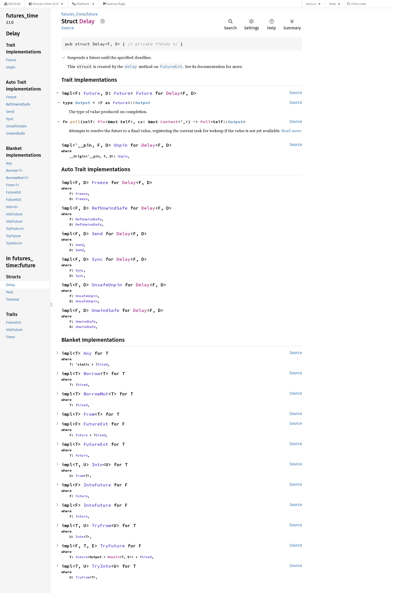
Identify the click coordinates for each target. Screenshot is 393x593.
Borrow (91, 373)
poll (75, 121)
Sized (102, 364)
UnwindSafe (105, 310)
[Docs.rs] (12, 4)
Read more (291, 130)
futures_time (73, 14)
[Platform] (83, 4)
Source (67, 28)
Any (87, 353)
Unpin (121, 145)
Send (97, 233)
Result (114, 557)
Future (91, 93)
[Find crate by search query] (372, 4)
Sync (97, 259)
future (92, 14)
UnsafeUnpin (107, 285)
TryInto (101, 566)
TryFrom (101, 525)
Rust (332, 4)
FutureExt (95, 424)
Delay (173, 93)
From (88, 414)
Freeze (100, 182)
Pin (101, 121)
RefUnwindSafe (110, 208)
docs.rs (311, 4)
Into (97, 464)
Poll (206, 121)
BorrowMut (95, 394)
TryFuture (112, 546)
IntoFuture (97, 485)
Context (169, 121)
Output (82, 102)
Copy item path (103, 21)
